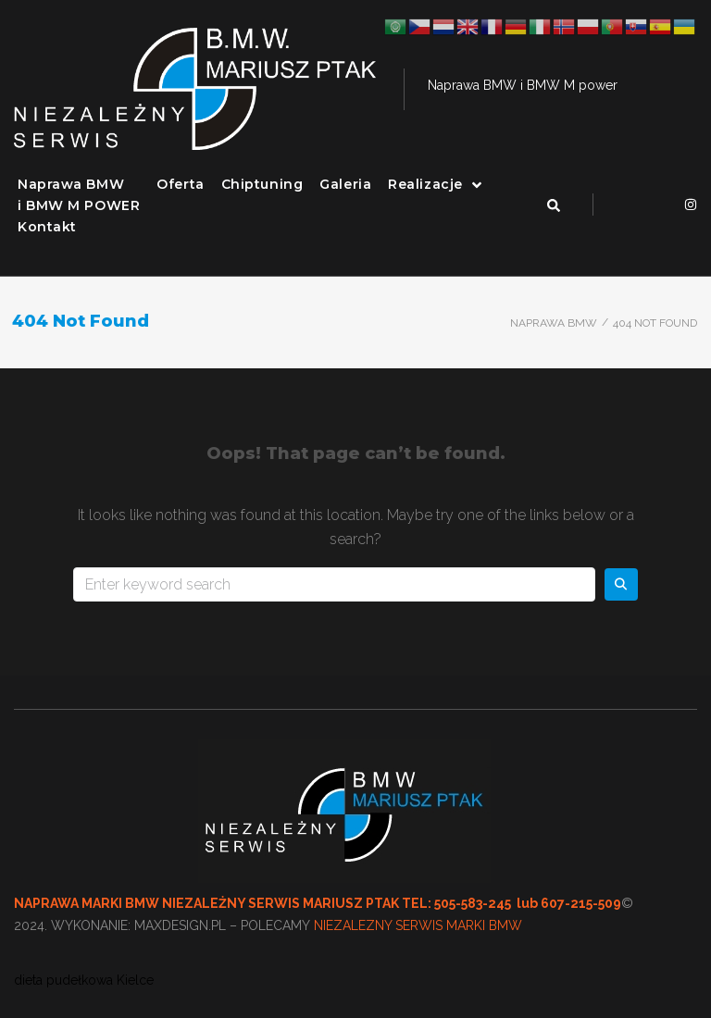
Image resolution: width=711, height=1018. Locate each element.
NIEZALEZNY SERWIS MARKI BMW (418, 925)
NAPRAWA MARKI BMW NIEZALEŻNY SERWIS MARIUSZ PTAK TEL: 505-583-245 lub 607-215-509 (317, 903)
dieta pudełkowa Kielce (84, 980)
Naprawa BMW (553, 323)
